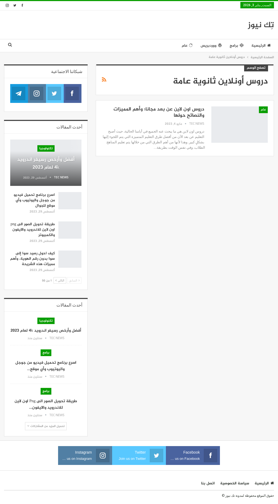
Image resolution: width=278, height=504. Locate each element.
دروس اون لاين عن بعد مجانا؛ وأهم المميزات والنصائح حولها (158, 112)
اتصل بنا (208, 483)
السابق (74, 280)
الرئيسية (261, 46)
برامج (237, 46)
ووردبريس (211, 46)
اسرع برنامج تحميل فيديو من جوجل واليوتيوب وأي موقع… (45, 366)
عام (187, 46)
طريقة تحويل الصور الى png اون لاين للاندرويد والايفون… (46, 404)
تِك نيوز (261, 25)
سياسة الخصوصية (234, 483)
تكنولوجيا (46, 148)
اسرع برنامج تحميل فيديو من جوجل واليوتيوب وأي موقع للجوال (34, 200)
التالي (59, 280)
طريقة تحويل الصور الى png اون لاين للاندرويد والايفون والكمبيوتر (32, 229)
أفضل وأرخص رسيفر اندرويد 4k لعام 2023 (46, 163)
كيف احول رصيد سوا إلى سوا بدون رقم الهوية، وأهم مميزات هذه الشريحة (32, 258)
